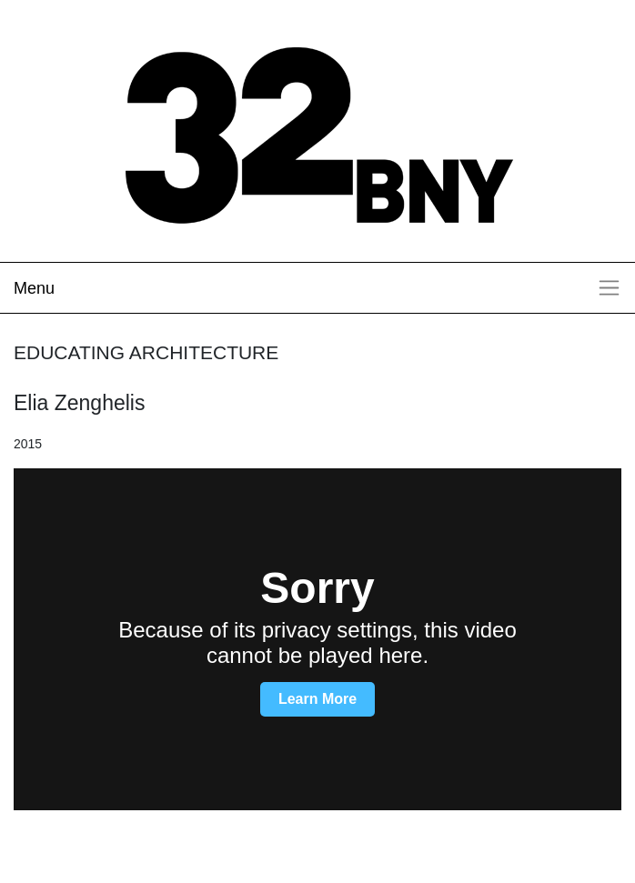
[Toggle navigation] (317, 288)
